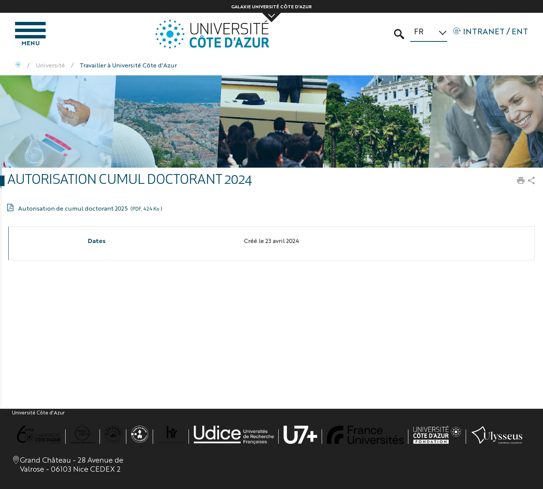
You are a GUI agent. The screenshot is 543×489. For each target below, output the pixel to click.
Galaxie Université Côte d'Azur (271, 6)
